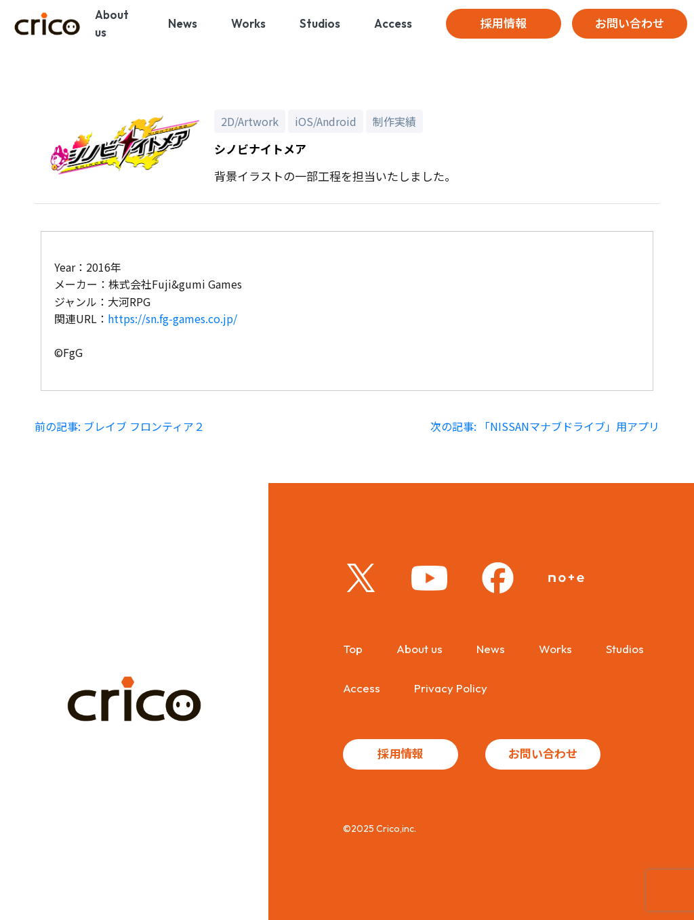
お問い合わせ (629, 23)
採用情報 (504, 23)
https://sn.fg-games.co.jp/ (172, 318)
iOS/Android (325, 121)
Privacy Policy (450, 688)
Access (393, 23)
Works (248, 23)
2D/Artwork (250, 121)
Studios (320, 23)
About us (112, 23)
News (182, 23)
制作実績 (394, 121)
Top (353, 649)
